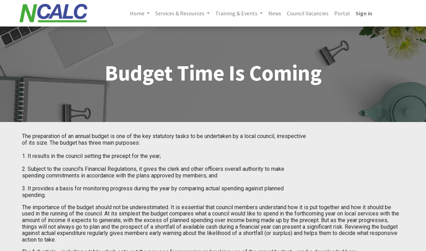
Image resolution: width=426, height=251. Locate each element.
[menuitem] (275, 13)
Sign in (364, 13)
